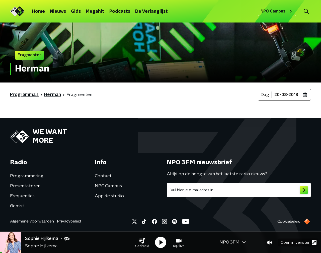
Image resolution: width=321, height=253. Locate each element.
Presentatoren (25, 186)
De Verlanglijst (151, 11)
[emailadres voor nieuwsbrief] (239, 190)
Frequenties (22, 196)
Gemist (17, 206)
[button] (142, 242)
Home (38, 11)
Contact (103, 176)
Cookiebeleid (288, 222)
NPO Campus (277, 11)
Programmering (26, 176)
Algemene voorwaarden (32, 221)
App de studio (109, 196)
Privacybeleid (69, 221)
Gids (76, 11)
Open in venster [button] (298, 242)
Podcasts (119, 11)
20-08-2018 (286, 95)
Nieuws (58, 11)
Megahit (95, 11)
